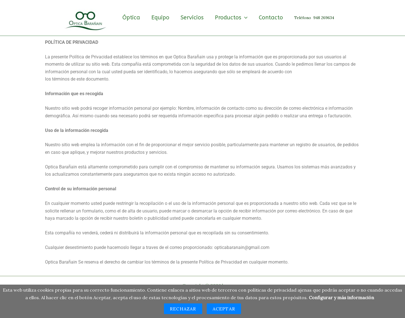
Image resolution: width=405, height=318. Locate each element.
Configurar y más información (341, 297)
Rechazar (183, 309)
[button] (244, 17)
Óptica (131, 17)
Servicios (192, 17)
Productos (231, 17)
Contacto (271, 17)
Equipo (160, 17)
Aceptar (224, 309)
